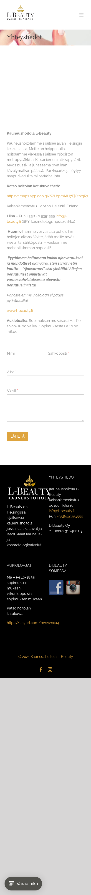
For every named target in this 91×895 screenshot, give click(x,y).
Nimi (12, 353)
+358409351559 (70, 516)
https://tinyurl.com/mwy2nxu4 (33, 623)
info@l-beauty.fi (62, 511)
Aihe (11, 372)
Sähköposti (58, 353)
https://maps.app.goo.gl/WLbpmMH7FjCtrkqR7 (47, 196)
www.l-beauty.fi (20, 310)
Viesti (12, 391)
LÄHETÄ (17, 436)
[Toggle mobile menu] (81, 15)
